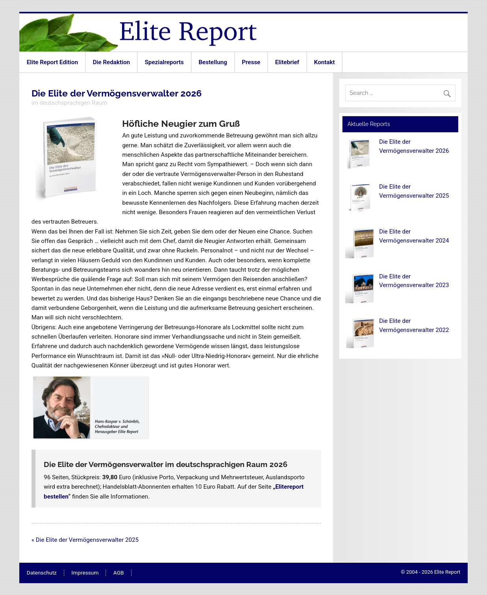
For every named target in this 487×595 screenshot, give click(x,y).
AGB (118, 573)
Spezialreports (164, 62)
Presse (251, 62)
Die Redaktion (111, 62)
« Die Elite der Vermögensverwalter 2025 (85, 539)
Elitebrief (287, 62)
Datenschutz (42, 573)
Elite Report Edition (52, 62)
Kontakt (324, 62)
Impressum (85, 573)
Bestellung (213, 62)
